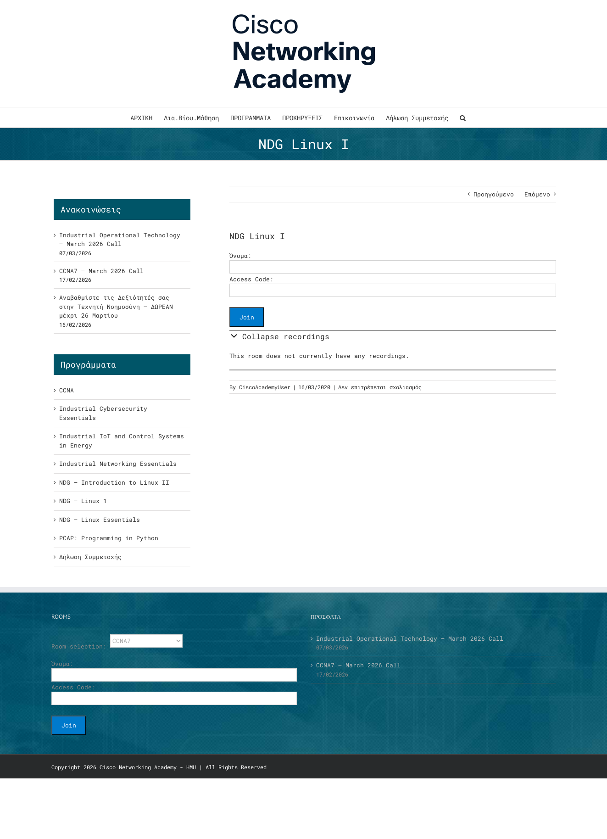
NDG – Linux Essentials (99, 519)
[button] (463, 117)
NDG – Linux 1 (83, 501)
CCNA (66, 390)
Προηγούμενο (493, 194)
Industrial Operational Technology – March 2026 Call (119, 239)
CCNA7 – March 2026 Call (101, 271)
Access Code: (251, 279)
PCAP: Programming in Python (108, 538)
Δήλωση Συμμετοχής (90, 557)
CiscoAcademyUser (264, 387)
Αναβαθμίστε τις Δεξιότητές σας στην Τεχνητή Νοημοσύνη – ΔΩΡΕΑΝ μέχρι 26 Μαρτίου (116, 306)
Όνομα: (240, 256)
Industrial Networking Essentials (118, 463)
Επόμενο (537, 194)
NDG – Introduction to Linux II (114, 482)
